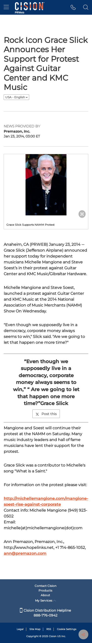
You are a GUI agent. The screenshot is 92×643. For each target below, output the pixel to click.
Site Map (34, 629)
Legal (20, 629)
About (45, 595)
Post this (46, 414)
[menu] (6, 7)
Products (45, 590)
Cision (52, 636)
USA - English (16, 97)
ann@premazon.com (25, 553)
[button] (73, 7)
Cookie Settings (66, 629)
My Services (45, 600)
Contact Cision (45, 586)
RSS (48, 629)
